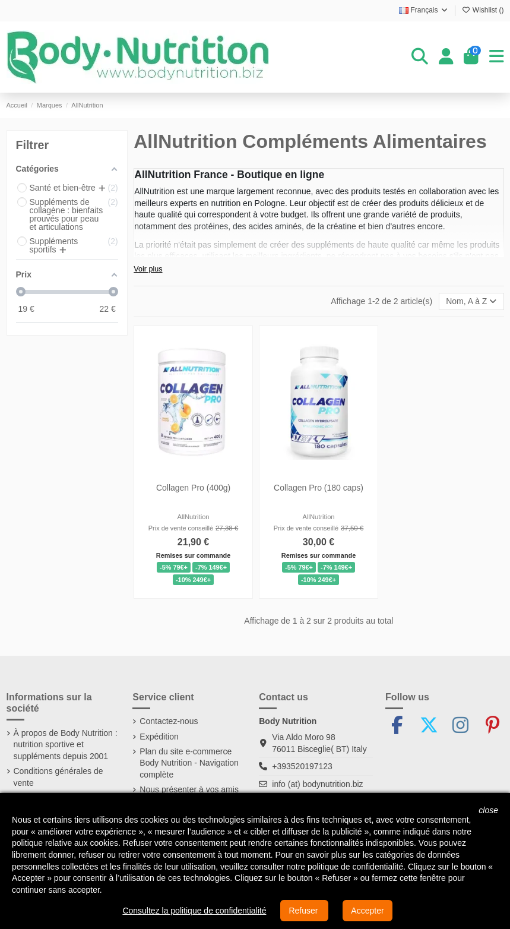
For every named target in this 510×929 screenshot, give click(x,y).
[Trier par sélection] (471, 301)
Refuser (304, 910)
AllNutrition (194, 516)
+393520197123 (302, 766)
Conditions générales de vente (58, 777)
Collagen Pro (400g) (193, 487)
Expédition (159, 736)
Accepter (367, 910)
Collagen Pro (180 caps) (318, 487)
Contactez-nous (169, 721)
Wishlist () (483, 10)
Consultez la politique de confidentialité (194, 910)
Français (424, 10)
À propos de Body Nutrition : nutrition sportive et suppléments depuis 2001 (66, 744)
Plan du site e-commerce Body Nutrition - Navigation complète (189, 763)
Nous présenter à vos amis (189, 789)
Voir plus (148, 269)
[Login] (446, 57)
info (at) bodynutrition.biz (317, 784)
